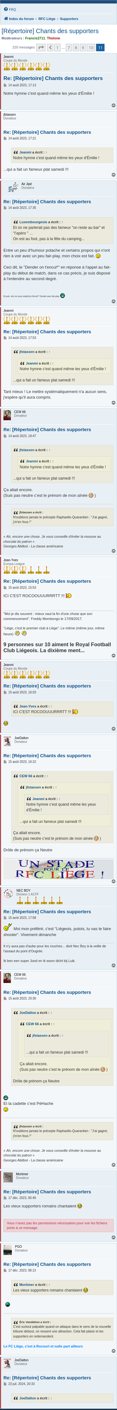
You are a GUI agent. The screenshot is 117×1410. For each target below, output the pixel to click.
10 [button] (91, 47)
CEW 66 (25, 776)
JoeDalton (27, 1013)
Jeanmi (25, 152)
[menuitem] (9, 9)
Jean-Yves (27, 706)
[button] (41, 47)
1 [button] (57, 47)
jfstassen (26, 352)
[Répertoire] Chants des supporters (50, 31)
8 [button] (76, 47)
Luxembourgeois (33, 222)
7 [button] (69, 47)
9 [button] (83, 47)
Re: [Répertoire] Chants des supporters (53, 78)
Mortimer (26, 1285)
